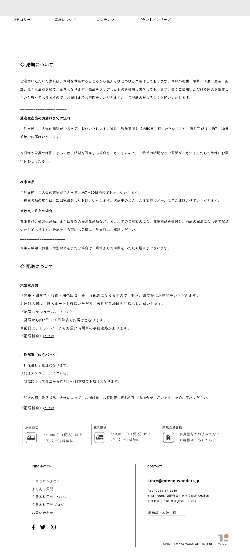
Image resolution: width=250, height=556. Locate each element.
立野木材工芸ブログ (48, 505)
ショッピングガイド (48, 481)
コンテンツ (106, 19)
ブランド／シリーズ (155, 19)
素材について (65, 19)
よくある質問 (43, 489)
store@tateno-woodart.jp (173, 481)
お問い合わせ (43, 513)
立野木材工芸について (50, 497)
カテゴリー (22, 19)
